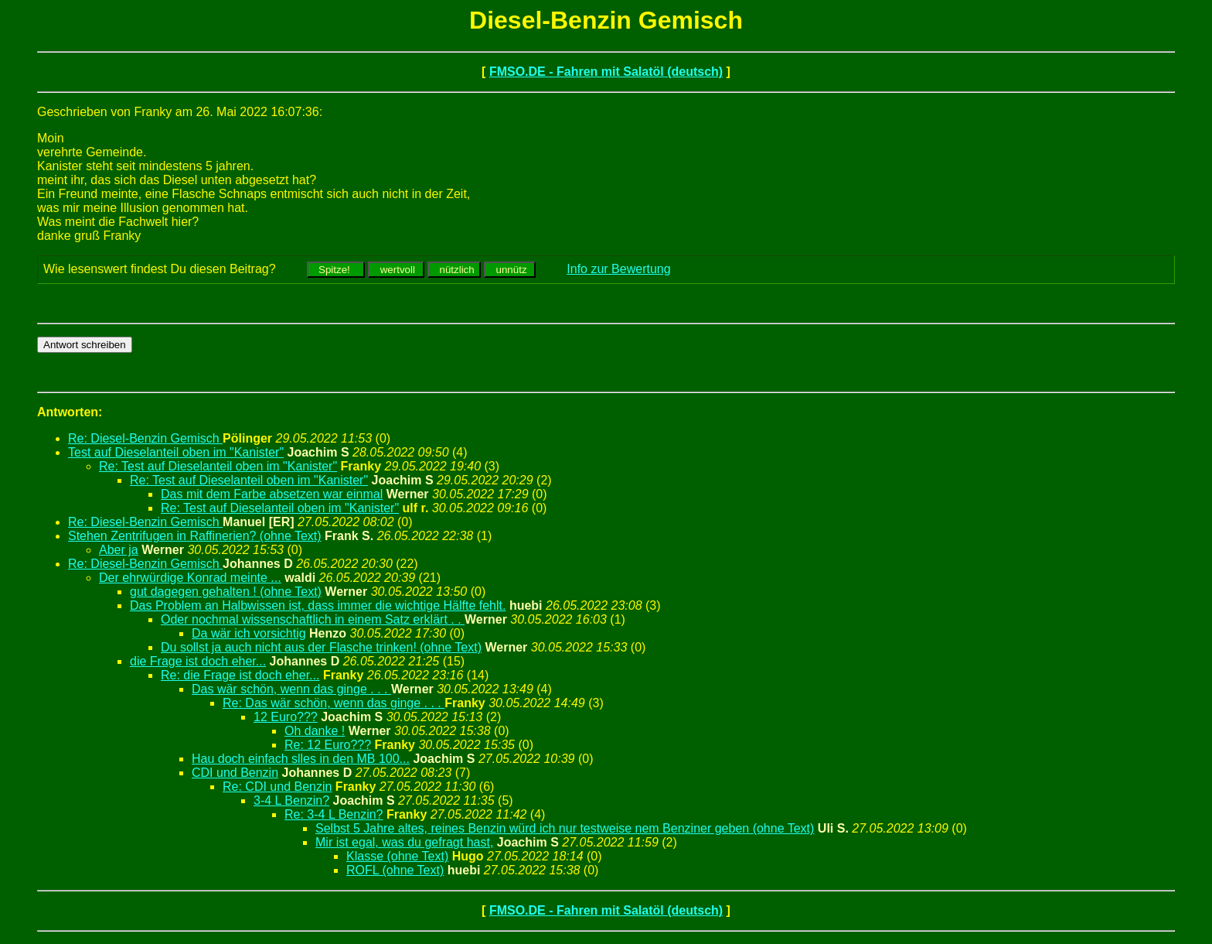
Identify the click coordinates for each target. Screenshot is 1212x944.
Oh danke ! (314, 730)
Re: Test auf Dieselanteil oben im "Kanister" (218, 466)
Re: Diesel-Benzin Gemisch (145, 438)
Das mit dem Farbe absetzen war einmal (272, 494)
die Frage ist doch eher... (198, 661)
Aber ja (118, 549)
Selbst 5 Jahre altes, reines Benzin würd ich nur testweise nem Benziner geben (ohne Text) (564, 828)
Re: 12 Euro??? (327, 744)
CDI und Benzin (235, 772)
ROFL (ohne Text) (395, 870)
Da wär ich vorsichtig (249, 633)
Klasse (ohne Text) (397, 856)
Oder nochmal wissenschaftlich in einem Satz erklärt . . (313, 619)
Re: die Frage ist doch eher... (240, 675)
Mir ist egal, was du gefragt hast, (404, 842)
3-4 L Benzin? (291, 800)
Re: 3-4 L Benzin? (333, 814)
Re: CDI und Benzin (277, 786)
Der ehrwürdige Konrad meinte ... (190, 577)
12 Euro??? (286, 716)
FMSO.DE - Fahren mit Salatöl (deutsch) (606, 71)
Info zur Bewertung (618, 268)
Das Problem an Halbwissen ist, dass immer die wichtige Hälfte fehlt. (318, 605)
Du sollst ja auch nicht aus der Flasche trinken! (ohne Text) (321, 647)
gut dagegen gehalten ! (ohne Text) (226, 591)
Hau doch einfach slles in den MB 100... (301, 758)
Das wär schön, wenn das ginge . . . (291, 689)
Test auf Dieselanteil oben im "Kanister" (176, 452)
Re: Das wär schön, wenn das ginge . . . (333, 703)
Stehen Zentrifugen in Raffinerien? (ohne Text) (195, 535)
